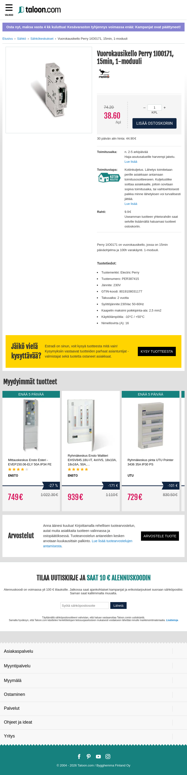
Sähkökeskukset (42, 38)
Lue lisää (130, 161)
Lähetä (118, 605)
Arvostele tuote (160, 536)
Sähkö (21, 38)
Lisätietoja (172, 620)
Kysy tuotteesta (157, 351)
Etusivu (7, 38)
